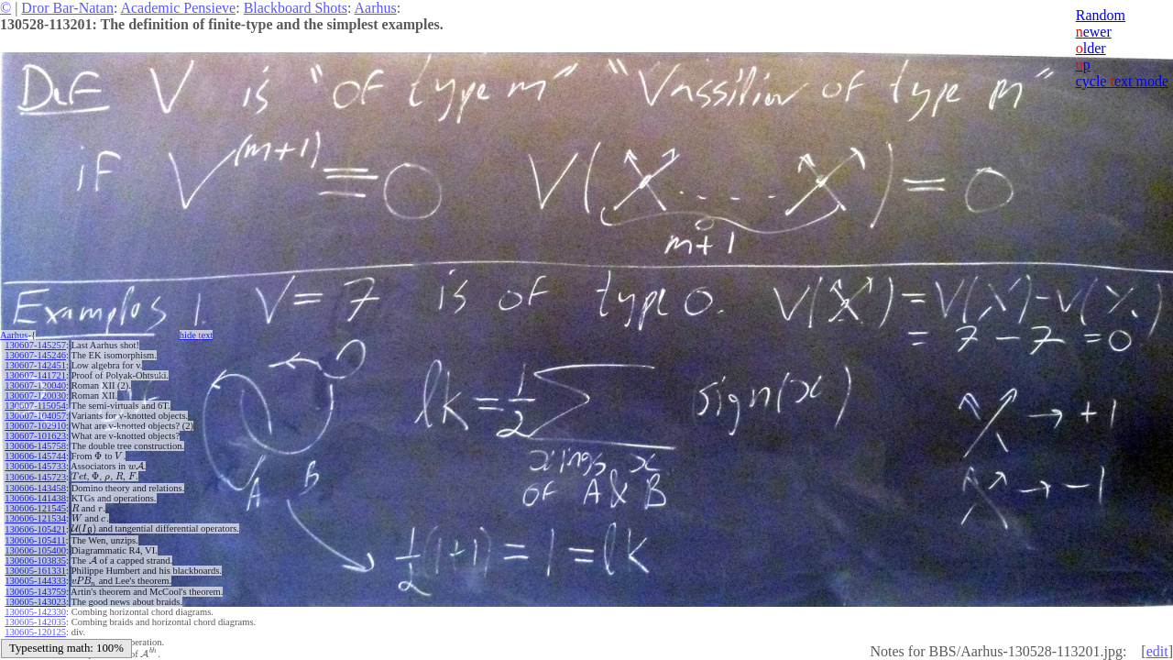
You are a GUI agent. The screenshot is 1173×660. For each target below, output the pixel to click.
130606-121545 (35, 508)
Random (1100, 15)
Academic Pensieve (178, 8)
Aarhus (376, 8)
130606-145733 (35, 466)
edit (1157, 651)
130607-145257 (35, 345)
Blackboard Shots (295, 8)
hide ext (197, 335)
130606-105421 (35, 529)
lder (1091, 48)
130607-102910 (35, 426)
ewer (1094, 31)
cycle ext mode (1122, 81)
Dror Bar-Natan (67, 8)
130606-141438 (35, 498)
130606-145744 (35, 456)
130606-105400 (35, 550)
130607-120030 (35, 395)
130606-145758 (35, 446)
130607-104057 (35, 416)
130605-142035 (35, 622)
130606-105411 (35, 540)
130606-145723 (35, 477)
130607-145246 (35, 355)
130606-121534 (35, 518)
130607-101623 (35, 436)
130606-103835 (35, 561)
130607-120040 (35, 385)
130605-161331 (35, 571)
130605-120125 (35, 632)
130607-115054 (35, 406)
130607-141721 (35, 375)
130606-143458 (35, 488)
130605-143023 (35, 602)
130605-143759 (35, 592)
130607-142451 (35, 365)
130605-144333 (35, 581)
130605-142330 (35, 612)
